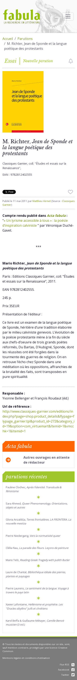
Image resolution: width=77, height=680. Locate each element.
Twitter (68, 674)
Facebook (66, 669)
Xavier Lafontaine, (34, 606)
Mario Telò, (38, 560)
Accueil (7, 38)
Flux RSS (67, 664)
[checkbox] (71, 61)
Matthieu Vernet (41, 201)
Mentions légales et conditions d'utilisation (26, 657)
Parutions (25, 38)
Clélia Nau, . (37, 548)
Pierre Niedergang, (33, 536)
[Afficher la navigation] (68, 16)
